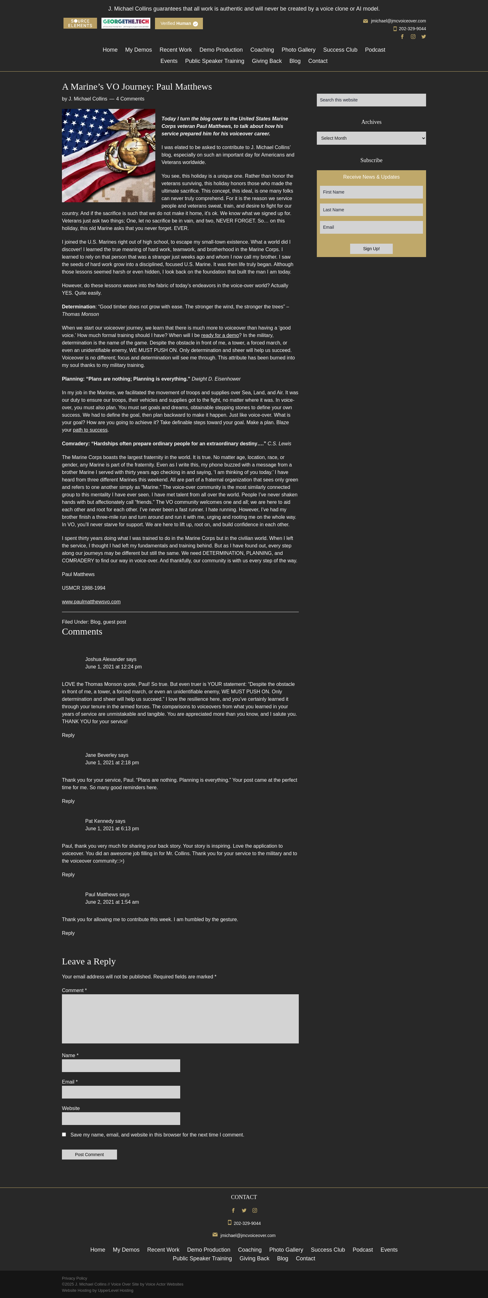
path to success (90, 430)
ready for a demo (220, 335)
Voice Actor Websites (164, 1284)
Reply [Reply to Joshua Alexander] (68, 735)
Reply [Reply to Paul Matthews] (68, 933)
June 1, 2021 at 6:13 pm (112, 828)
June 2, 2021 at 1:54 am (112, 902)
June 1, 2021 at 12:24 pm (113, 666)
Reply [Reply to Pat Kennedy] (68, 874)
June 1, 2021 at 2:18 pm (112, 762)
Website (71, 1108)
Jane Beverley (101, 755)
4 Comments (130, 98)
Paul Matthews (101, 894)
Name (70, 1055)
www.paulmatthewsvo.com (91, 601)
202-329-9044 (409, 28)
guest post (114, 622)
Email (70, 1082)
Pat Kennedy (99, 821)
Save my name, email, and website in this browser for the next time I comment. (157, 1134)
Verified (176, 23)
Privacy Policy (74, 1278)
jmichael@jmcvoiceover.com (394, 20)
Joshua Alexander (105, 659)
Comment (74, 990)
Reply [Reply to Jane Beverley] (68, 801)
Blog (96, 622)
